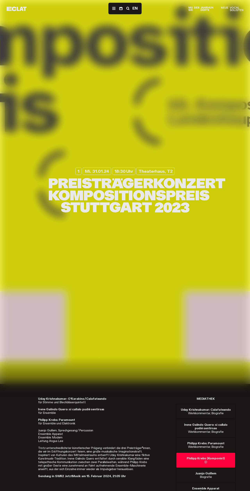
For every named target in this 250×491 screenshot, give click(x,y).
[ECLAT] (17, 9)
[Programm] (120, 8)
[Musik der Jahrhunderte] (200, 9)
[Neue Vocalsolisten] (232, 9)
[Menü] (113, 8)
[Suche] (127, 8)
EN (135, 8)
